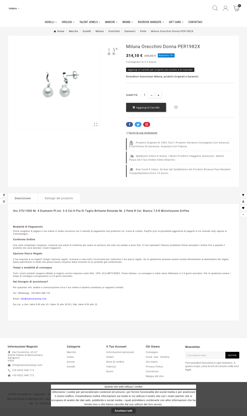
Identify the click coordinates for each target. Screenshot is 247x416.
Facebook (129, 132)
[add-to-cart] (146, 114)
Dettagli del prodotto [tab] (59, 205)
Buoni (109, 379)
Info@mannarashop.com (27, 372)
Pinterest (146, 132)
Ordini (110, 364)
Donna (71, 369)
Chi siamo (152, 369)
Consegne (152, 359)
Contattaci (152, 379)
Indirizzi (111, 374)
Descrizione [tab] (23, 205)
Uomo (70, 364)
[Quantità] (144, 103)
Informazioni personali (120, 359)
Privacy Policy (154, 374)
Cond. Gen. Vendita (157, 364)
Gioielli (71, 374)
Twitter (138, 132)
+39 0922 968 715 (23, 377)
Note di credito (115, 369)
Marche (71, 359)
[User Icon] (225, 12)
